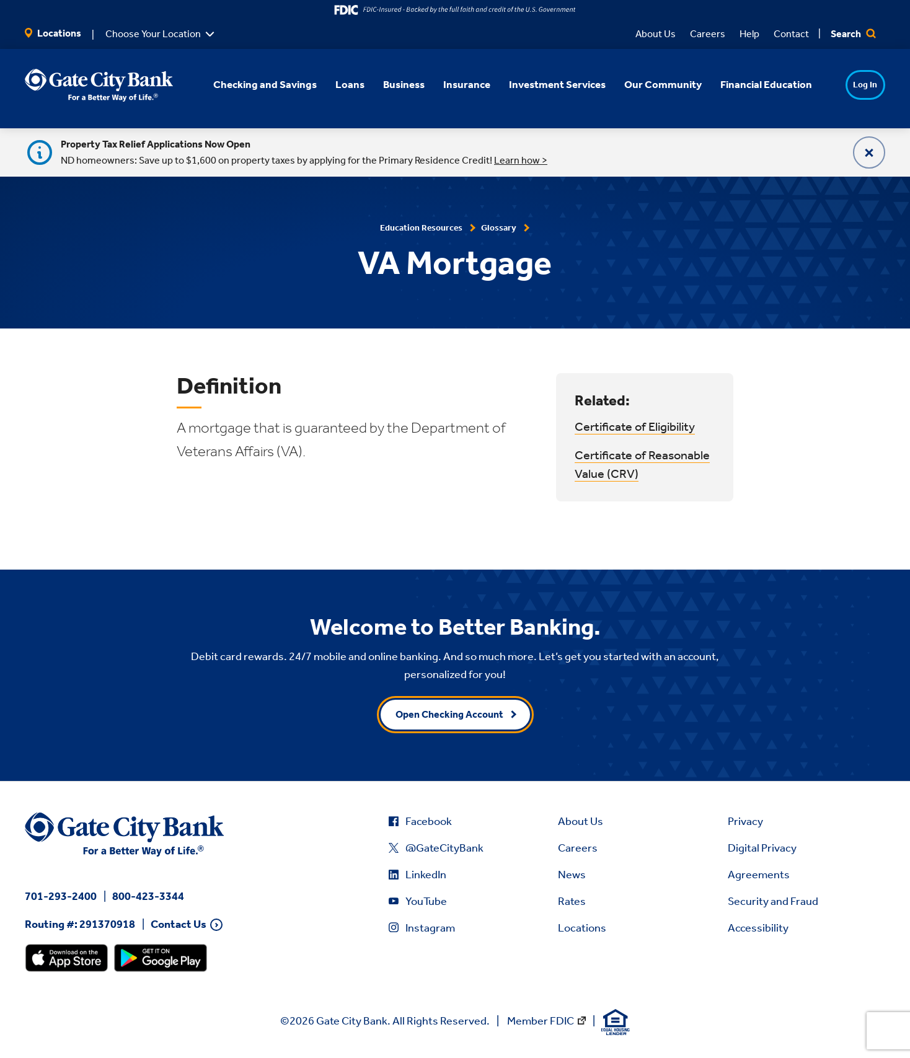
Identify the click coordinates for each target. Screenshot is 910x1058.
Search (853, 34)
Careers (707, 34)
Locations (53, 33)
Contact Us (178, 924)
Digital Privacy (762, 848)
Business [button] (387, 84)
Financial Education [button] (749, 84)
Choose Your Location (153, 34)
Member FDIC (540, 1021)
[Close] (869, 152)
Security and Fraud (773, 901)
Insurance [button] (450, 84)
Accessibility (758, 928)
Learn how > (520, 160)
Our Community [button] (646, 84)
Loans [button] (333, 84)
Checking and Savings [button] (248, 84)
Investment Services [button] (540, 84)
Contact (791, 34)
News (572, 874)
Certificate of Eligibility (635, 426)
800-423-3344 (148, 896)
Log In (841, 84)
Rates (572, 901)
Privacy (745, 821)
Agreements (759, 874)
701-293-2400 (61, 896)
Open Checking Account (449, 714)
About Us (655, 34)
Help (749, 34)
